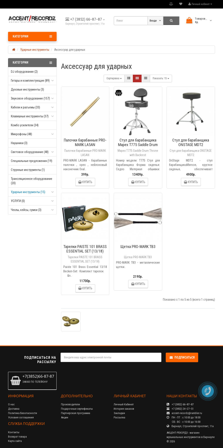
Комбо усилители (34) (25, 125)
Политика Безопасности (22, 413)
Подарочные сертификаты (77, 408)
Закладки (119, 413)
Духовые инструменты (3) (27, 89)
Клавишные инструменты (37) (30, 116)
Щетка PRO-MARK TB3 (137, 246)
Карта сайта (15, 441)
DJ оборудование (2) (24, 71)
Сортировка (114, 78)
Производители (70, 404)
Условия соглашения (21, 417)
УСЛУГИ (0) (18, 201)
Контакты (13, 432)
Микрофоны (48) (21, 134)
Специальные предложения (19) (31, 161)
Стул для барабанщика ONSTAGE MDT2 (190, 142)
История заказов (124, 408)
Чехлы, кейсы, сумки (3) (26, 210)
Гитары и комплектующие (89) (30, 80)
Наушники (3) (19, 143)
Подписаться (182, 357)
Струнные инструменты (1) (28, 170)
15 (161, 78)
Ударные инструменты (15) (28, 192)
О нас (11, 404)
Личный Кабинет (124, 404)
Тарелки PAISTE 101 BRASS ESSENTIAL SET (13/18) (85, 248)
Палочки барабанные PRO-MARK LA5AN (85, 142)
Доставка (13, 408)
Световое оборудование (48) (30, 152)
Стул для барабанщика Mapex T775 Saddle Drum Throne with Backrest (138, 145)
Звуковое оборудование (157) (30, 98)
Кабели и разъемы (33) (25, 107)
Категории (32, 36)
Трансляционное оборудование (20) (31, 181)
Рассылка (119, 417)
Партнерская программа (75, 413)
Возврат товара (17, 436)
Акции (64, 417)
